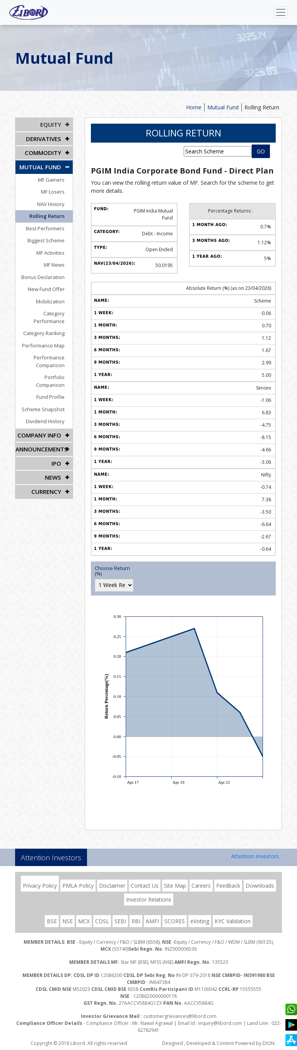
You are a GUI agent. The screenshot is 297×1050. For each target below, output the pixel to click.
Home (193, 107)
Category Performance (42, 311)
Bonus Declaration (47, 274)
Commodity (44, 151)
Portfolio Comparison (44, 367)
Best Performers (49, 225)
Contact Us (145, 885)
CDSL (102, 921)
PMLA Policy (78, 885)
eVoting (199, 921)
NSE (67, 921)
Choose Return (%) (112, 570)
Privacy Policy (40, 885)
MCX (84, 921)
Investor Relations (148, 899)
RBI (135, 921)
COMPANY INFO (40, 417)
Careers (201, 885)
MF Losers (57, 189)
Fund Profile (55, 379)
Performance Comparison (53, 351)
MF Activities (55, 250)
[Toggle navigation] (281, 12)
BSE (52, 921)
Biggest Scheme (50, 238)
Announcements (40, 430)
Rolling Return (261, 107)
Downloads (260, 885)
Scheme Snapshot (47, 391)
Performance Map (47, 335)
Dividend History (49, 403)
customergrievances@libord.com (180, 1016)
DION (269, 1043)
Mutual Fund (223, 107)
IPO (56, 444)
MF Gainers (55, 177)
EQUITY (51, 124)
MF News (58, 262)
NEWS (53, 457)
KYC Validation (233, 921)
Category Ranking (48, 323)
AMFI (152, 921)
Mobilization (54, 298)
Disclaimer (112, 885)
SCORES (174, 921)
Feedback (228, 885)
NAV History (55, 201)
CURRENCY (47, 471)
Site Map (175, 885)
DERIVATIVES (44, 137)
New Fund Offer (50, 286)
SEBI (120, 921)
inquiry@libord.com (220, 1023)
